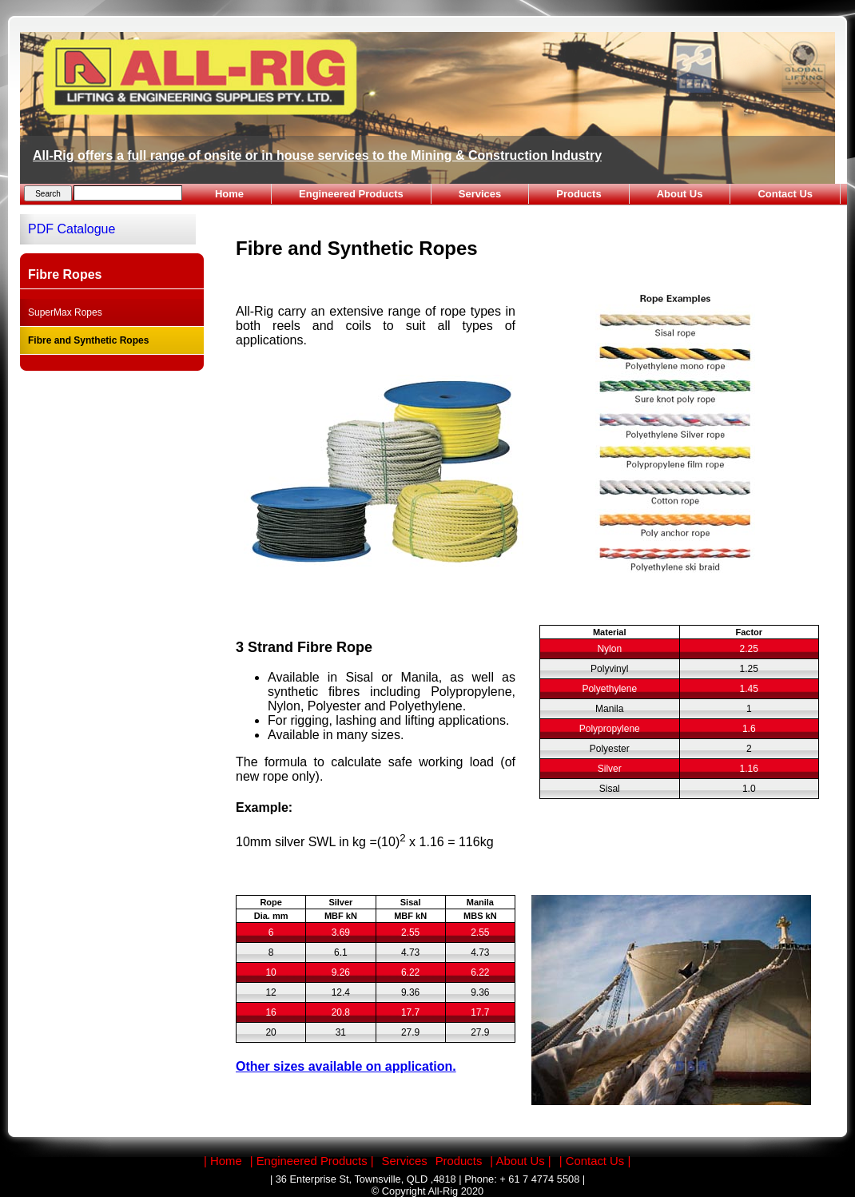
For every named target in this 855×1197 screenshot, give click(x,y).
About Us (680, 194)
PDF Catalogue (71, 229)
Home (229, 194)
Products (578, 194)
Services (480, 194)
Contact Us (785, 194)
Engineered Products (351, 194)
